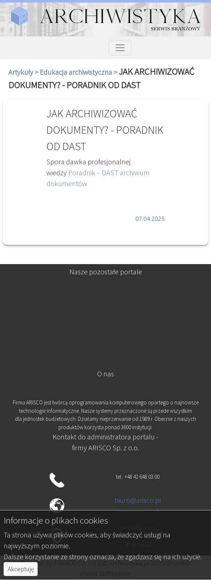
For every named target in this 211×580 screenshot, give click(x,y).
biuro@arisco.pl (138, 500)
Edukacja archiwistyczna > (79, 72)
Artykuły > (24, 72)
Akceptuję (21, 569)
